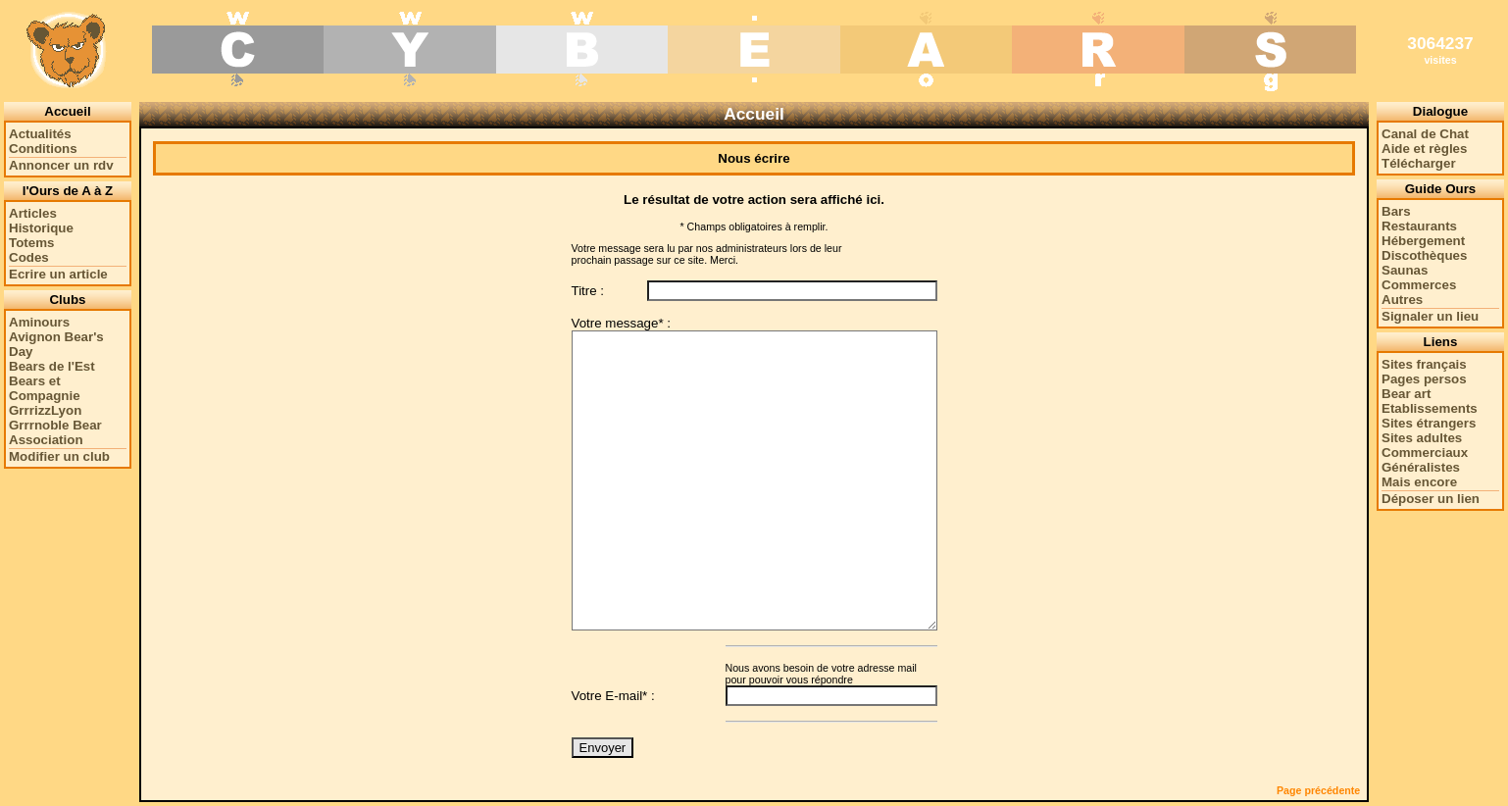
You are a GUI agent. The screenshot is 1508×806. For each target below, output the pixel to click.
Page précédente (1318, 790)
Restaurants (1419, 226)
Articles (33, 213)
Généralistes (1421, 467)
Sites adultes (1422, 437)
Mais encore (1419, 482)
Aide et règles (1424, 148)
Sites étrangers (1429, 423)
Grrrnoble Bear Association (55, 432)
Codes (29, 257)
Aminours (39, 322)
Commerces (1419, 284)
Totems (31, 242)
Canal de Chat (1425, 133)
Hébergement (1423, 240)
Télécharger (1419, 163)
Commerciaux (1425, 452)
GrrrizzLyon (45, 410)
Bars (1396, 211)
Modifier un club (59, 456)
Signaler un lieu (1430, 316)
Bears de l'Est (52, 366)
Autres (1402, 299)
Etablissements (1430, 408)
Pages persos (1424, 379)
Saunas (1405, 270)
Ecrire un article (58, 274)
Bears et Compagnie (44, 388)
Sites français (1424, 364)
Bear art (1406, 393)
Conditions (43, 148)
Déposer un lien (1431, 498)
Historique (41, 228)
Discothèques (1424, 255)
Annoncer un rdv (61, 165)
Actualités (40, 133)
